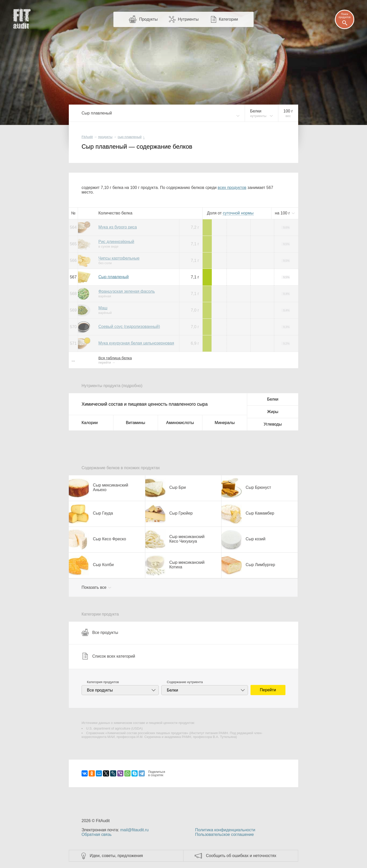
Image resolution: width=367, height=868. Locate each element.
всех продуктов (232, 187)
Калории (90, 422)
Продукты (148, 19)
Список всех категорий (108, 656)
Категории (228, 19)
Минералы (225, 422)
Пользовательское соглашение (224, 834)
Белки (272, 399)
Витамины (135, 422)
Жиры (272, 412)
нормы (238, 213)
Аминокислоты (180, 422)
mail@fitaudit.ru (134, 830)
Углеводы (273, 424)
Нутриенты (188, 19)
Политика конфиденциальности (225, 830)
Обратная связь (97, 834)
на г (283, 213)
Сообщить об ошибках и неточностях (241, 855)
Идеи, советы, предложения (116, 855)
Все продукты (100, 632)
